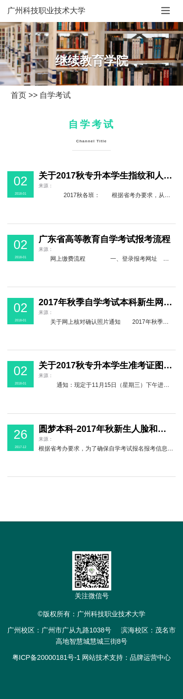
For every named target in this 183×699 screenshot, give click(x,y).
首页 (18, 95)
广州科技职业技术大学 (46, 10)
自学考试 (55, 95)
